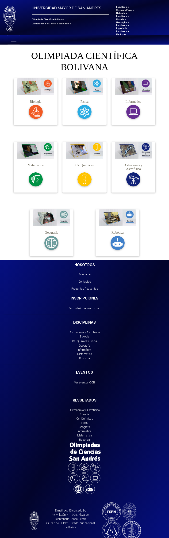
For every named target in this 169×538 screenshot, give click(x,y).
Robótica (84, 358)
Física (93, 341)
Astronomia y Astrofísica (84, 410)
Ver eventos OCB (84, 382)
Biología (84, 336)
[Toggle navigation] (13, 40)
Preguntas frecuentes (84, 288)
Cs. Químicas (80, 341)
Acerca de (84, 274)
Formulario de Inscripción (84, 308)
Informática (84, 350)
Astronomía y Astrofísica (84, 332)
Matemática (84, 354)
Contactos (84, 281)
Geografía (85, 345)
